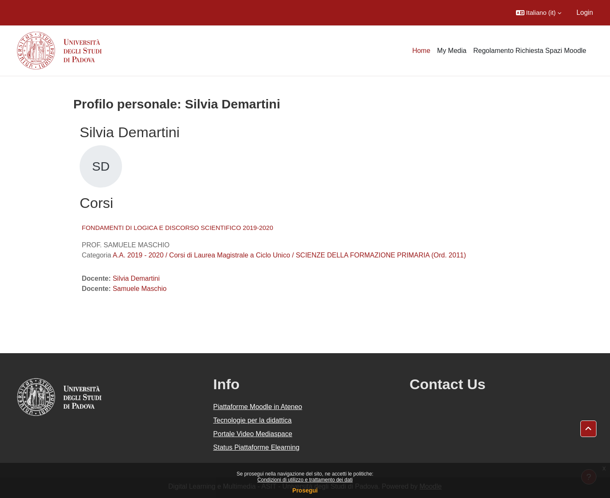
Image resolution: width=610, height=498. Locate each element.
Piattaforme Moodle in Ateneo (257, 406)
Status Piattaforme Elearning (256, 447)
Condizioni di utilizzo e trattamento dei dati (305, 480)
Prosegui (305, 490)
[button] (538, 12)
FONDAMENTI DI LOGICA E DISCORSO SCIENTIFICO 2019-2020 (177, 227)
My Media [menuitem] (451, 50)
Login (585, 12)
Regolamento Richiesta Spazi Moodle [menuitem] (529, 50)
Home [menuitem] (421, 50)
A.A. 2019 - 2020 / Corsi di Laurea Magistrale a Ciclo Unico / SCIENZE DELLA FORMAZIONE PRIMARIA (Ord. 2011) (289, 255)
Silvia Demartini (136, 278)
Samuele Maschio (139, 288)
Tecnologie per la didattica (252, 420)
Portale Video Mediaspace (252, 433)
